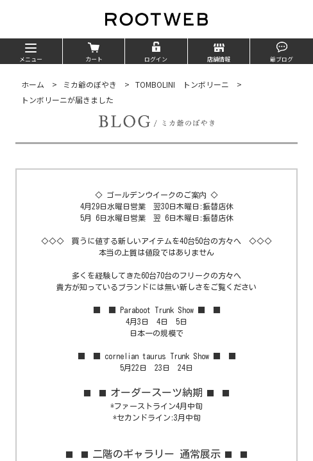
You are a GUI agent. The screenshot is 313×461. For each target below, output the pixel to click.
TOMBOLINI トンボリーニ (182, 84)
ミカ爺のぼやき (90, 84)
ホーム (32, 84)
